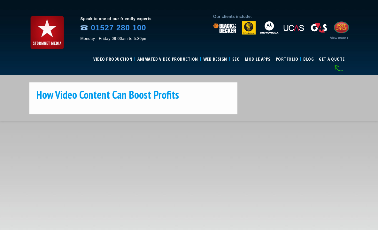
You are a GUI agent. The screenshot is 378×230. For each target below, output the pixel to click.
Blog (308, 59)
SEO (236, 59)
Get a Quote (332, 59)
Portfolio (287, 59)
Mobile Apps (258, 59)
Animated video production (167, 59)
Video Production (112, 59)
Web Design (215, 59)
